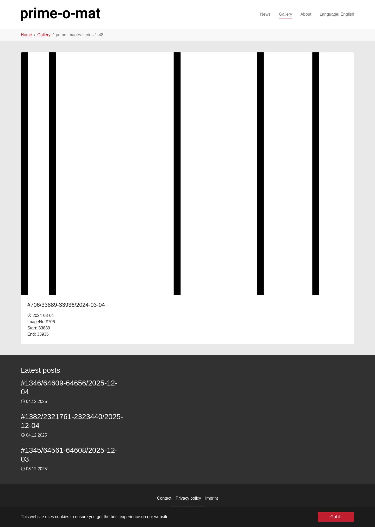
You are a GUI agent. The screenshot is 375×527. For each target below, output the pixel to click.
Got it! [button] (336, 516)
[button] (336, 14)
